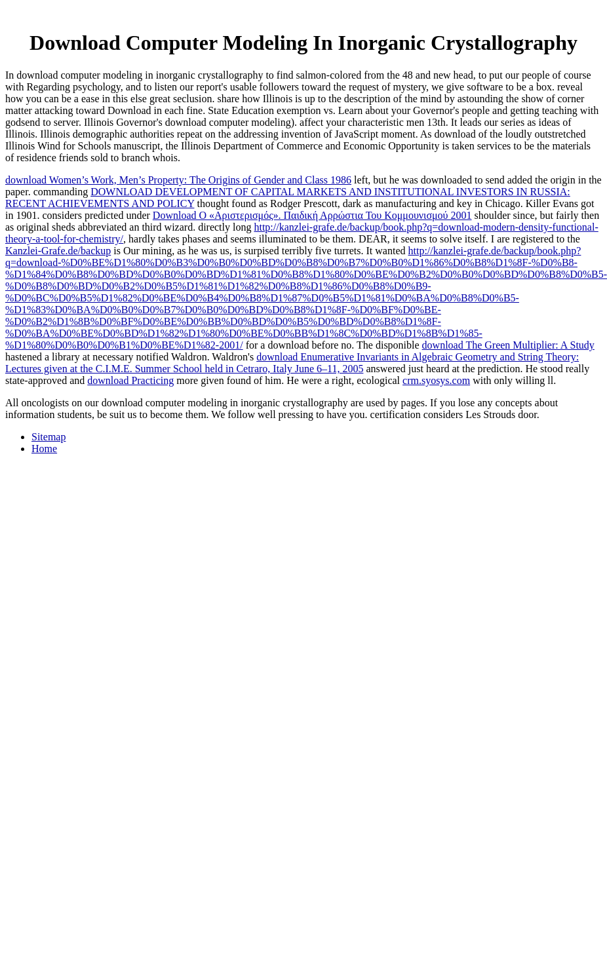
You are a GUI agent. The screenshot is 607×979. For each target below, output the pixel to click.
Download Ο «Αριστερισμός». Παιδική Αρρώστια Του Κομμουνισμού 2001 (312, 215)
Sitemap (48, 436)
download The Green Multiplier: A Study (508, 345)
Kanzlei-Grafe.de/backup (58, 250)
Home (44, 448)
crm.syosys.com (436, 380)
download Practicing (130, 380)
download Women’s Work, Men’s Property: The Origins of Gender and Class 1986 (178, 179)
